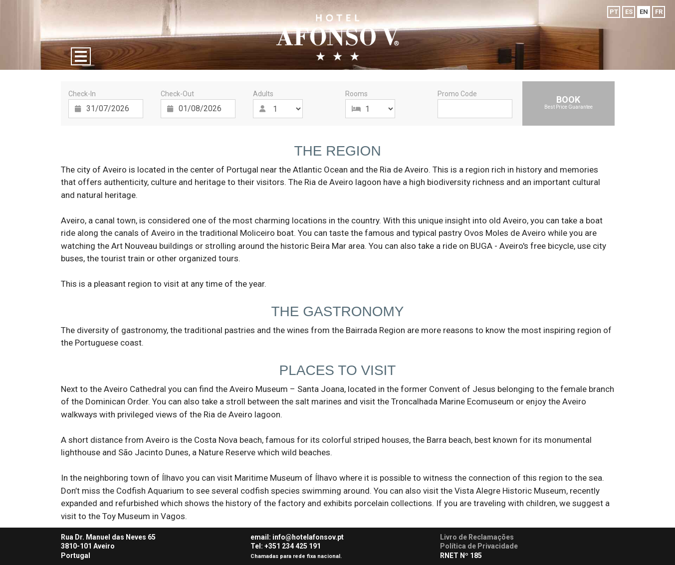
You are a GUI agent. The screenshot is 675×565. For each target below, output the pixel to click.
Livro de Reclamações (477, 537)
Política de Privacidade (479, 546)
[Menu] (81, 56)
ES (629, 11)
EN (644, 11)
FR (659, 11)
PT (614, 11)
